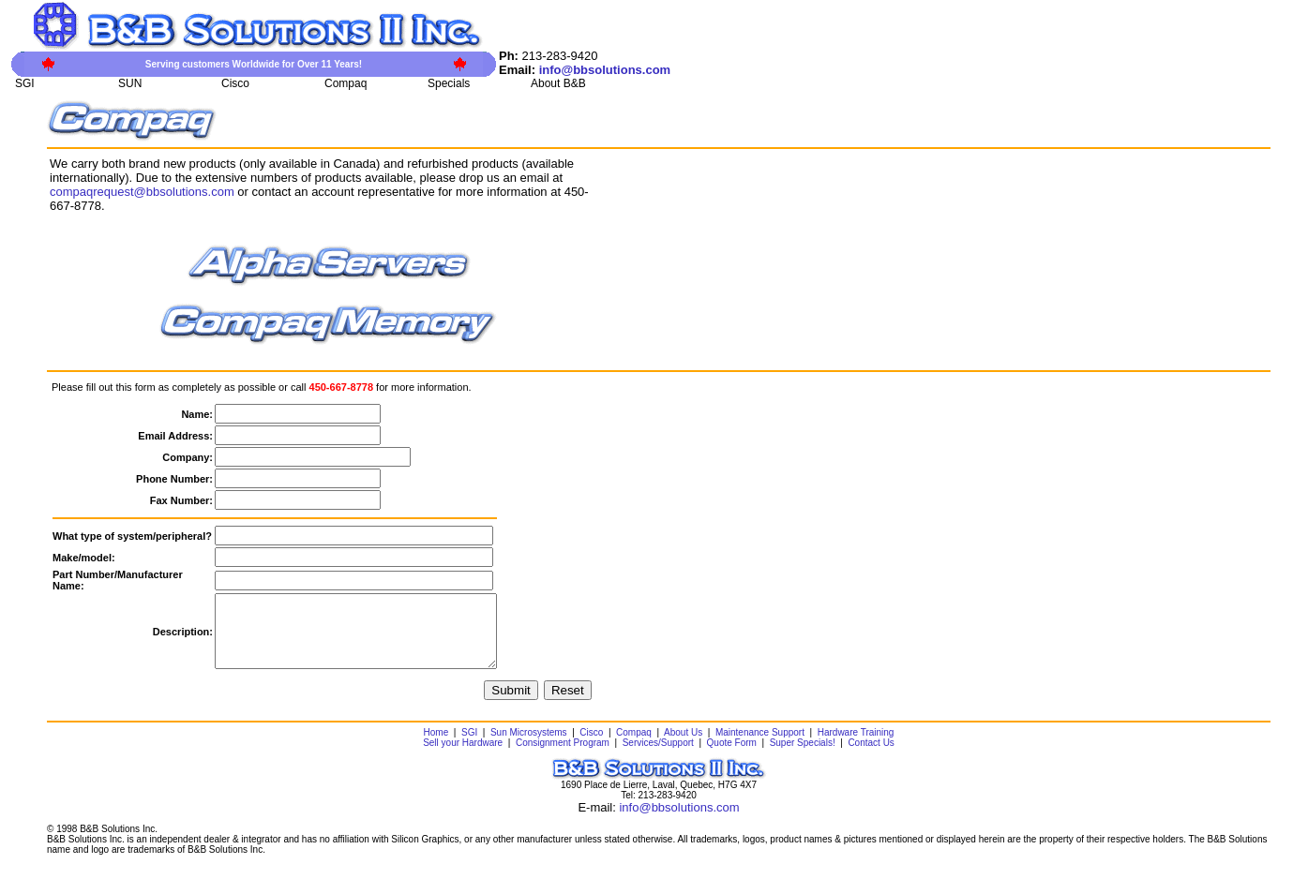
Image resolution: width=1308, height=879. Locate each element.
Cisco (591, 746)
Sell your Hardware (463, 757)
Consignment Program (562, 757)
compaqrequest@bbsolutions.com (142, 192)
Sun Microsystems (528, 746)
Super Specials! (802, 757)
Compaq (634, 746)
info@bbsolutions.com (679, 821)
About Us (683, 746)
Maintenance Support (759, 746)
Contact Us (871, 757)
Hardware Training (856, 746)
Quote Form (732, 757)
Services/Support (658, 757)
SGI (469, 746)
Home (436, 746)
